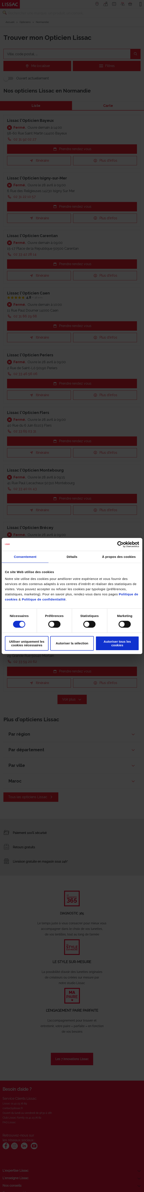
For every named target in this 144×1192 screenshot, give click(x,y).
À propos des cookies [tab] (119, 557)
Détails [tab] (72, 557)
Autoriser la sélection (72, 643)
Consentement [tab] (25, 557)
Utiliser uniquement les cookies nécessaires (26, 643)
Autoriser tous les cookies (117, 643)
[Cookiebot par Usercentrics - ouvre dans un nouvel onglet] (120, 544)
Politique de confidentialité (44, 599)
